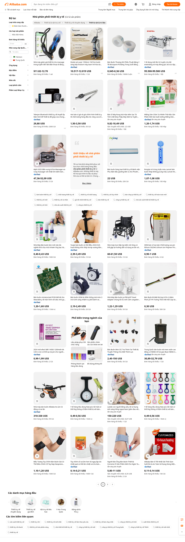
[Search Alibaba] (70, 4)
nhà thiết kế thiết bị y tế (62, 527)
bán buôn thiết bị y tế (42, 195)
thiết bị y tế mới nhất (53, 522)
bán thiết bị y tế (102, 200)
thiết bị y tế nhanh (15, 527)
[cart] (143, 5)
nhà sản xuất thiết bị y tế (61, 205)
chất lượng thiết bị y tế (65, 195)
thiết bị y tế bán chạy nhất (103, 522)
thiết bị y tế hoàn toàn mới (156, 195)
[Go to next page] (112, 484)
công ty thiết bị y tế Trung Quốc (112, 527)
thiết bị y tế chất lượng (87, 195)
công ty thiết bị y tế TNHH (138, 527)
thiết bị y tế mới (40, 200)
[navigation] (18, 251)
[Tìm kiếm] (119, 4)
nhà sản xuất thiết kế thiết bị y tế (146, 200)
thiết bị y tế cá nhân (60, 200)
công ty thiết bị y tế (121, 200)
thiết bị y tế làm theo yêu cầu (77, 522)
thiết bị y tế (13, 532)
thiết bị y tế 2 (34, 522)
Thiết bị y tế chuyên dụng (75, 23)
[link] (182, 519)
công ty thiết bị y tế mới (85, 527)
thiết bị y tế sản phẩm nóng (37, 527)
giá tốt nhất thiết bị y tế (81, 200)
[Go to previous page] (98, 484)
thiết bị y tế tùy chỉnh (109, 195)
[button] (109, 4)
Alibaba (37, 23)
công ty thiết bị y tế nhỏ (127, 522)
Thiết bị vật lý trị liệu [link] (97, 23)
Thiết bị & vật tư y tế (52, 23)
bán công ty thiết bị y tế (132, 195)
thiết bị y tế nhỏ (40, 205)
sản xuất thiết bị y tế (16, 522)
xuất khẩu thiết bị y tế (150, 522)
